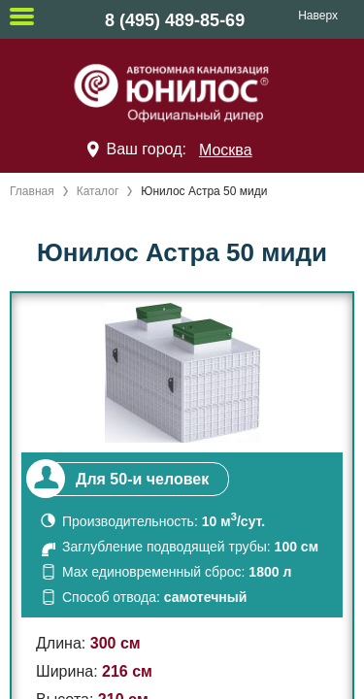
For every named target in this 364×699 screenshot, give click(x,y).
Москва (225, 150)
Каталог (98, 191)
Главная (32, 191)
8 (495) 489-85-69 (175, 20)
